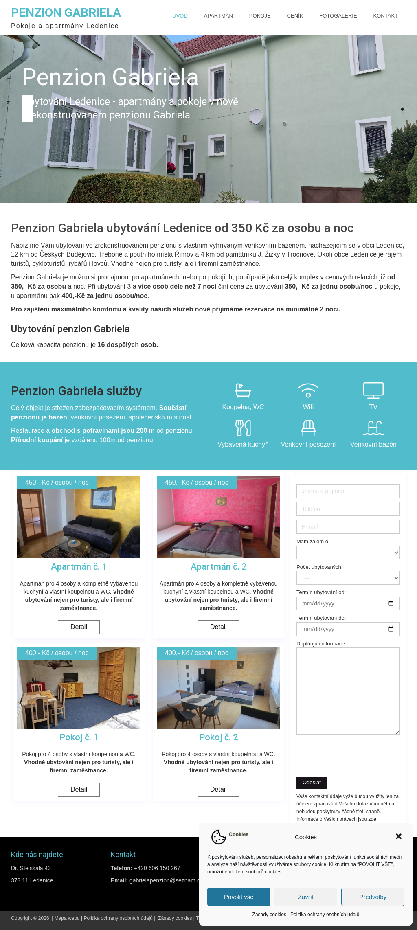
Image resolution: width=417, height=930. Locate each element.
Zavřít (306, 896)
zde (372, 819)
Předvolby (372, 896)
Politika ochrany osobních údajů (324, 914)
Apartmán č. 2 (219, 567)
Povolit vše (239, 896)
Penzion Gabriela (66, 12)
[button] (399, 837)
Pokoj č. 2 (218, 737)
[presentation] (345, 751)
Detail (78, 626)
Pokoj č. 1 (79, 737)
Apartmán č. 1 (79, 567)
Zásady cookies (269, 914)
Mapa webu (67, 918)
